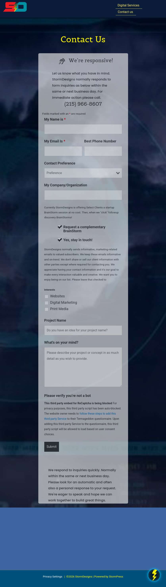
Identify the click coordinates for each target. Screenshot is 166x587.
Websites (57, 296)
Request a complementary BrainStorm (84, 229)
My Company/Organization (65, 185)
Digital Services (128, 5)
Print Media (59, 309)
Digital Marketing (63, 303)
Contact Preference (59, 163)
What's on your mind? (61, 342)
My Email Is (54, 141)
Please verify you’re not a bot (67, 396)
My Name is (55, 119)
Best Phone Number (100, 141)
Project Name (55, 320)
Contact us (125, 11)
